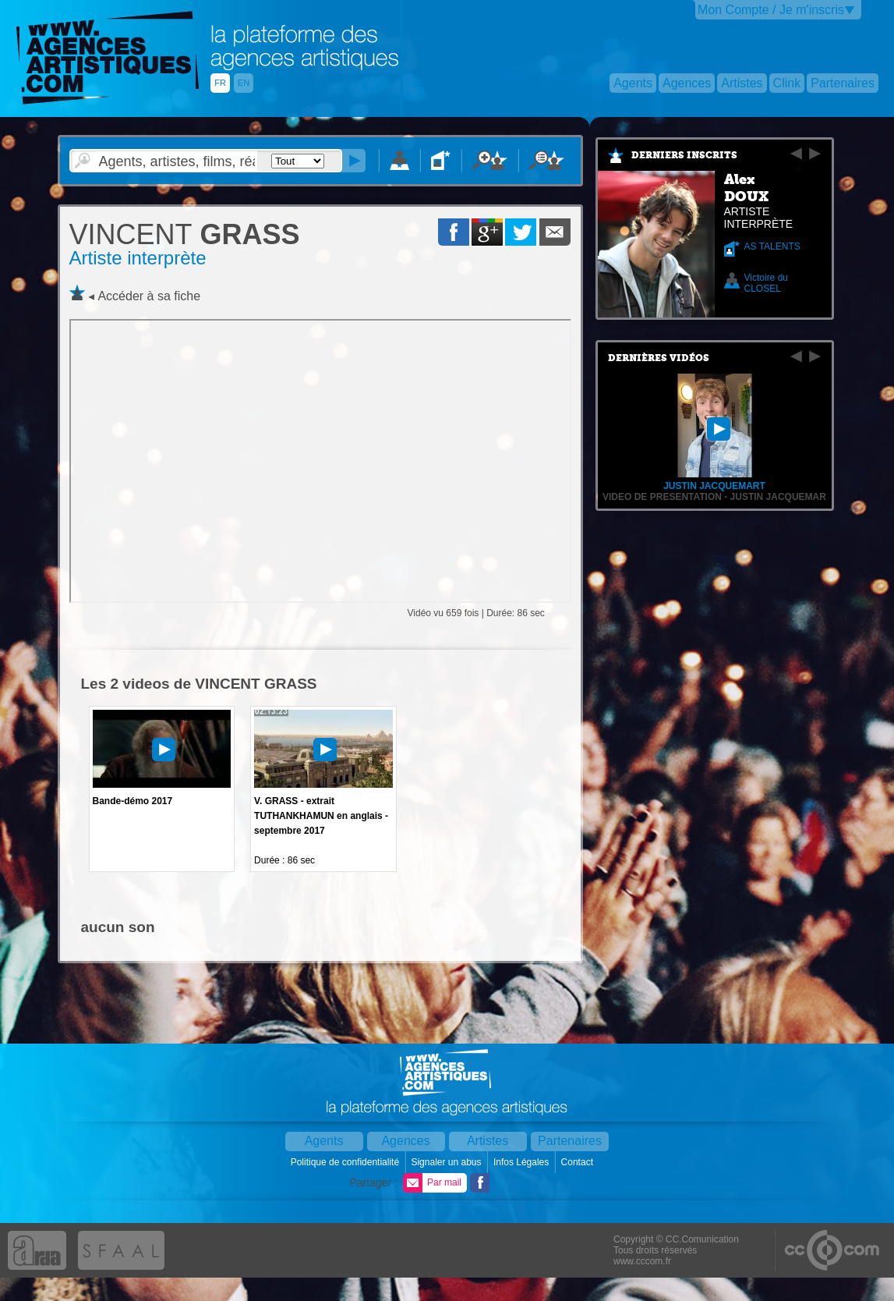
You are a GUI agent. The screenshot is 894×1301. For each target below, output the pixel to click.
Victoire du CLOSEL (766, 283)
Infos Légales (522, 1162)
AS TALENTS (772, 246)
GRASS (184, 234)
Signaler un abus (447, 1162)
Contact (578, 1162)
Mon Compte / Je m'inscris (771, 9)
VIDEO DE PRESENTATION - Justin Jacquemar (714, 496)
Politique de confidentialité (346, 1162)
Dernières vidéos (658, 358)
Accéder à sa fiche (148, 296)
